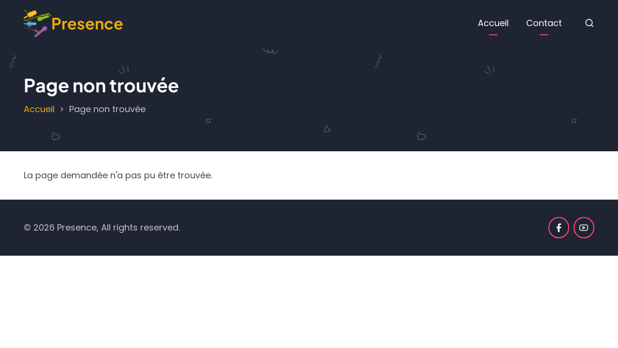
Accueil (493, 23)
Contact (544, 23)
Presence (87, 23)
